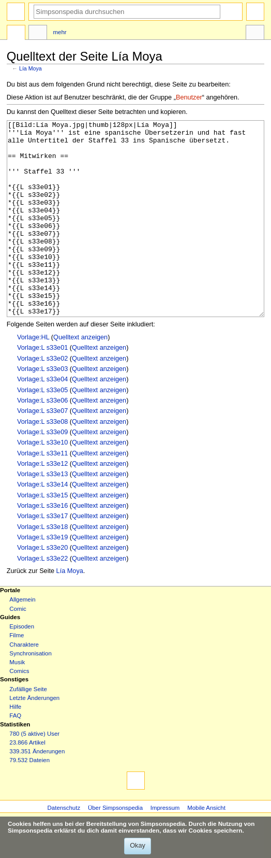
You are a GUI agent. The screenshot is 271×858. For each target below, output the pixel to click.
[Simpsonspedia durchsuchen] (127, 12)
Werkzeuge (255, 33)
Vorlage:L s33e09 (42, 471)
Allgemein (22, 638)
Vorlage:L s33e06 (42, 439)
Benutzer (189, 97)
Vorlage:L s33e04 (42, 418)
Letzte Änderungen (34, 737)
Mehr (60, 32)
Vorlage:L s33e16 (42, 544)
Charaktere (24, 683)
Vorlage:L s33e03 (42, 407)
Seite (16, 33)
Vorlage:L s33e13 (42, 513)
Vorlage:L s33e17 (42, 555)
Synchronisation (30, 692)
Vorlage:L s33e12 (42, 502)
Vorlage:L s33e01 (42, 386)
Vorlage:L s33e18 (42, 565)
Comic (17, 648)
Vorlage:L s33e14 (42, 523)
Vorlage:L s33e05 (42, 429)
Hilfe (15, 745)
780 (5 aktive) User (34, 772)
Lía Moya (30, 68)
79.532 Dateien (29, 799)
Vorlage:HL (33, 376)
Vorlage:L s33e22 (42, 597)
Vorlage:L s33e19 (42, 576)
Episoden (21, 665)
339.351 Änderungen (37, 790)
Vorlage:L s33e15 (42, 534)
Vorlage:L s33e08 (42, 460)
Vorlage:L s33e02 (42, 397)
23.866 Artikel (27, 781)
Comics (19, 710)
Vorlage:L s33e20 (42, 586)
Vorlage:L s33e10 (42, 481)
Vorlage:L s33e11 (42, 492)
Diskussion (38, 33)
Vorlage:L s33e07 (42, 449)
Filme (16, 674)
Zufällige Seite (28, 728)
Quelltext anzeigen (80, 376)
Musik (17, 701)
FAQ (15, 754)
